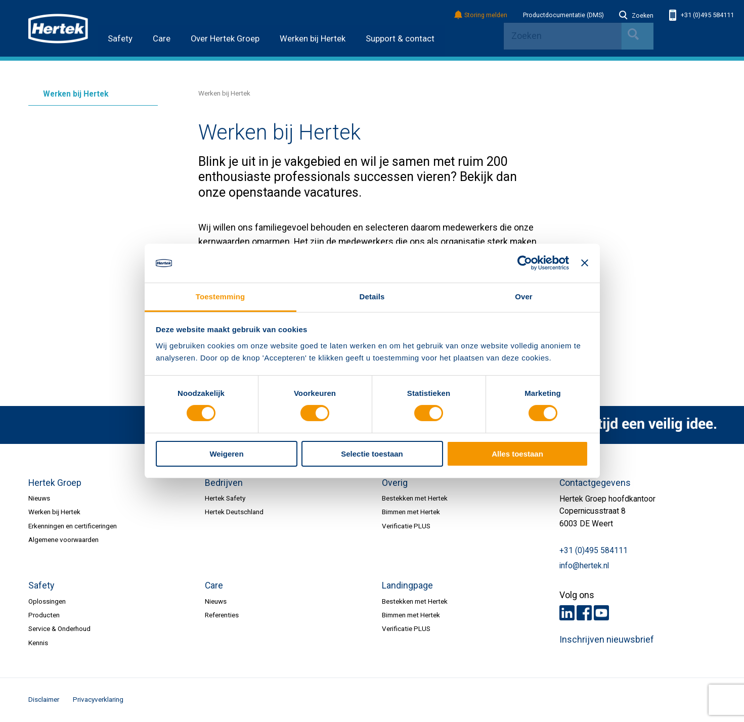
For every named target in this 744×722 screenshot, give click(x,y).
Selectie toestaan (372, 453)
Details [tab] (372, 296)
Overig (395, 483)
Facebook (584, 612)
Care (161, 38)
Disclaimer (43, 699)
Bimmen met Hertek (411, 512)
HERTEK (58, 28)
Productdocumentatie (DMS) (563, 15)
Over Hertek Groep (225, 38)
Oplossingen (47, 601)
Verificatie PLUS (406, 526)
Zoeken (636, 15)
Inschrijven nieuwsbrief (606, 640)
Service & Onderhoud (59, 628)
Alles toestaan (517, 453)
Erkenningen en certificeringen (72, 526)
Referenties (222, 615)
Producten (44, 615)
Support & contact (400, 38)
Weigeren (226, 453)
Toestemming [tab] (220, 296)
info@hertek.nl (584, 565)
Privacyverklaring (98, 699)
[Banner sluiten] (584, 262)
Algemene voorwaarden (63, 539)
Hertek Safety (225, 498)
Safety (120, 38)
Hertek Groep (54, 483)
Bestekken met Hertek (415, 498)
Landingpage (407, 585)
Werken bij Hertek (312, 38)
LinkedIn (567, 612)
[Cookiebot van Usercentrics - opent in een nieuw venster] (524, 262)
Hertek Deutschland (234, 512)
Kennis (38, 643)
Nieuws (39, 498)
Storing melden (481, 15)
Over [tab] (524, 296)
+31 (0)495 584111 (701, 15)
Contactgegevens (595, 483)
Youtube (601, 612)
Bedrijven (224, 483)
